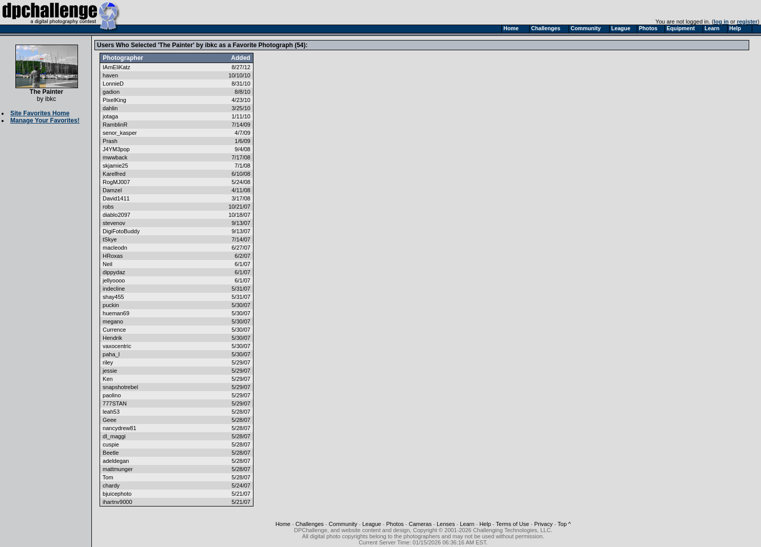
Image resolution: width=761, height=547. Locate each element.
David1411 (116, 198)
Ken (108, 379)
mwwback (115, 157)
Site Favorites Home (39, 113)
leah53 (111, 412)
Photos (395, 524)
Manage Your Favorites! (45, 120)
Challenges (310, 524)
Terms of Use (512, 524)
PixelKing (114, 100)
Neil (107, 264)
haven (110, 75)
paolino (112, 395)
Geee (109, 420)
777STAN (115, 403)
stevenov (114, 223)
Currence (114, 330)
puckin (111, 305)
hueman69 (116, 313)
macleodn (115, 248)
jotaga (110, 116)
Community (343, 524)
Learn (467, 524)
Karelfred (114, 174)
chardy (111, 485)
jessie (110, 371)
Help (485, 524)
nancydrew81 (119, 428)
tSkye (110, 239)
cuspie (111, 444)
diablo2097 (116, 215)
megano (113, 321)
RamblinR (115, 124)
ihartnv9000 (117, 502)
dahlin (110, 108)
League (371, 524)
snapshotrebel (120, 387)
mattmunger (118, 469)
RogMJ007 (116, 182)
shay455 (113, 297)
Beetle (111, 453)
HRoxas (113, 256)
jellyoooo (114, 280)
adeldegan (116, 461)
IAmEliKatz (116, 67)
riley (108, 362)
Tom (108, 477)
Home (283, 524)
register (747, 21)
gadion (111, 92)
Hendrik (112, 338)
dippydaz (114, 272)
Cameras (420, 524)
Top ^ (564, 524)
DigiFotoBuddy (121, 231)
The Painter (46, 89)
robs (108, 207)
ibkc (50, 99)
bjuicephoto (117, 494)
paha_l (111, 354)
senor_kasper (120, 133)
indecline (114, 289)
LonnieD (113, 83)
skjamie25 (115, 166)
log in (721, 21)
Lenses (446, 524)
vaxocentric (117, 346)
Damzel (112, 190)
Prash (110, 141)
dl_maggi (114, 436)
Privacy (543, 524)
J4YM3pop (116, 149)
